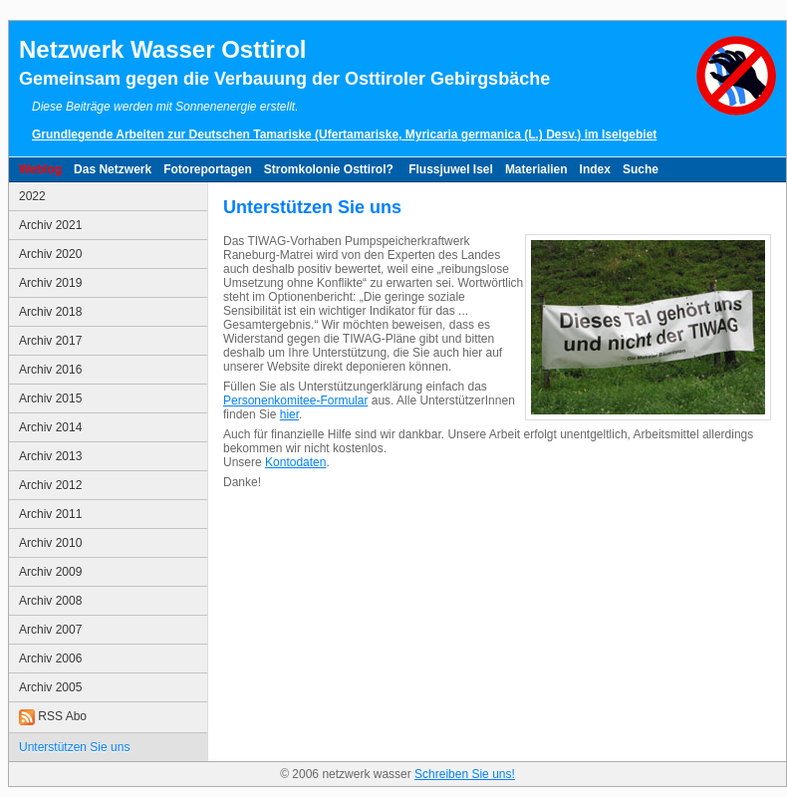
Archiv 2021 (50, 225)
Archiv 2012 (50, 485)
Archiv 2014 (50, 427)
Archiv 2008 (50, 601)
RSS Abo (53, 717)
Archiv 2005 (50, 687)
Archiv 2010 (50, 543)
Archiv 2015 (50, 398)
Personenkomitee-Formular (295, 400)
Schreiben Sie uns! (464, 774)
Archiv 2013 (50, 456)
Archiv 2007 (50, 630)
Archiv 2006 (50, 658)
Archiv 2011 (50, 514)
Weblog (40, 169)
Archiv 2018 (50, 312)
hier (289, 414)
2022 (32, 196)
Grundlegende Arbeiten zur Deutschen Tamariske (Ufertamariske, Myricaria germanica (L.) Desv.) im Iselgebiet (344, 134)
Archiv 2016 (50, 370)
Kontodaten (295, 462)
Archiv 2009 (50, 572)
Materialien (536, 169)
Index (595, 169)
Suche (640, 169)
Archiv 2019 (50, 283)
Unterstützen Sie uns (74, 747)
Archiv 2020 (50, 254)
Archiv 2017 (50, 341)
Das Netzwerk (112, 169)
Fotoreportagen (207, 169)
